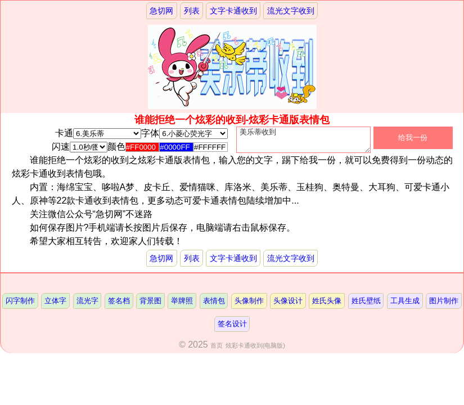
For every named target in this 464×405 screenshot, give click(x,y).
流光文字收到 (290, 10)
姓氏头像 (326, 305)
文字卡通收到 (233, 10)
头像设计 (288, 305)
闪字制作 (20, 305)
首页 (216, 349)
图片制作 (443, 305)
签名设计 (232, 328)
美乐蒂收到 (303, 142)
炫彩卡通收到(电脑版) (255, 349)
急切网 (161, 10)
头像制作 (249, 305)
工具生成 (405, 305)
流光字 (87, 305)
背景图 (150, 305)
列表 (192, 10)
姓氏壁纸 (366, 305)
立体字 (55, 305)
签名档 (119, 305)
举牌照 (182, 305)
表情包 (214, 305)
